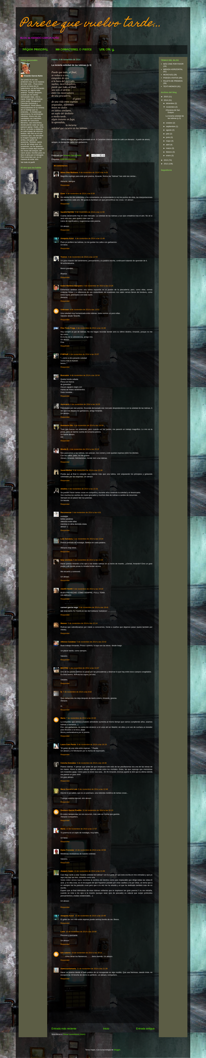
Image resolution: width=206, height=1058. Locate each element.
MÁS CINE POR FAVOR (173, 64)
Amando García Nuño (33, 76)
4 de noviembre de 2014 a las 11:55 (90, 212)
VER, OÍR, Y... (106, 49)
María (63, 829)
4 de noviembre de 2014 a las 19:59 (88, 425)
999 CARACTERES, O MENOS (73, 49)
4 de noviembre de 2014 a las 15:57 (84, 354)
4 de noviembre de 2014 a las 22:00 (87, 470)
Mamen (64, 623)
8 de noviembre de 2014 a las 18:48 (91, 763)
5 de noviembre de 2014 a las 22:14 (82, 623)
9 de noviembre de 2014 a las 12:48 (93, 789)
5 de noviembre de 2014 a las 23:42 (91, 642)
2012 (166, 164)
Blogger (117, 1050)
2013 (166, 160)
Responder (65, 185)
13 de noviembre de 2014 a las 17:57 (81, 829)
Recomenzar (66, 512)
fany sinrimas (67, 560)
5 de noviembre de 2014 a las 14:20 (88, 560)
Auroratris (65, 404)
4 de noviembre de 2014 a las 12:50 (83, 257)
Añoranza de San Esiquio (173, 111)
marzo (169, 148)
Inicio (106, 1028)
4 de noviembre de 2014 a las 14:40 (91, 328)
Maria (63, 718)
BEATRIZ (64, 668)
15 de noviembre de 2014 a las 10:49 (90, 916)
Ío (61, 692)
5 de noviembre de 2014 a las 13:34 (88, 539)
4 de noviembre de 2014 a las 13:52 (84, 309)
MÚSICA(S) (168, 75)
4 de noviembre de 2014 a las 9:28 (93, 172)
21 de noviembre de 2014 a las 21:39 (92, 969)
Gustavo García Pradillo (71, 810)
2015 (166, 97)
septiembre (171, 126)
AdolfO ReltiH (67, 589)
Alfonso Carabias (68, 642)
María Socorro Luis (69, 789)
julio (168, 134)
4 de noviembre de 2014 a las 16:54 (85, 375)
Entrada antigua (145, 1028)
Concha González (68, 763)
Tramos (64, 257)
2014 (166, 100)
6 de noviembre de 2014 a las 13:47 (84, 668)
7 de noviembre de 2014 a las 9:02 (77, 692)
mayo (168, 141)
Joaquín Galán (67, 871)
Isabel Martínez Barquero (72, 286)
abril (168, 145)
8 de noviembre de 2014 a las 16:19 (92, 744)
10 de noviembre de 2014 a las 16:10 (97, 810)
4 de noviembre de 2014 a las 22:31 (83, 489)
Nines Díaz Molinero (69, 172)
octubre (169, 123)
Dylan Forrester (67, 850)
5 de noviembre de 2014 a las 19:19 (88, 589)
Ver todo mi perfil (28, 162)
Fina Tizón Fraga (68, 328)
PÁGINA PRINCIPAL (35, 49)
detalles (64, 489)
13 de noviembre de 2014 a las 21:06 (89, 871)
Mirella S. (65, 449)
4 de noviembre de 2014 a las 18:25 (85, 404)
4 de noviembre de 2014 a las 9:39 (80, 193)
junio (168, 137)
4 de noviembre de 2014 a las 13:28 (98, 286)
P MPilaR (64, 354)
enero (168, 155)
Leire (63, 932)
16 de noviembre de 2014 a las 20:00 (81, 932)
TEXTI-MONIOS (170, 86)
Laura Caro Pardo (68, 744)
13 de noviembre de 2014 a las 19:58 (90, 850)
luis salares (66, 953)
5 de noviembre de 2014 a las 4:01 (86, 512)
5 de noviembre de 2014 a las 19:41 (93, 607)
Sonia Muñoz (66, 470)
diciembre (170, 103)
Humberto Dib (67, 425)
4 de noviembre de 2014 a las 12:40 (90, 238)
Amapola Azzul (67, 238)
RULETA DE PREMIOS (173, 81)
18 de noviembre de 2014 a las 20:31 (87, 953)
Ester (63, 193)
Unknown (65, 309)
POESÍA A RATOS (67, 159)
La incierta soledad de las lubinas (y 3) (175, 117)
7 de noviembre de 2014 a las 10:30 (81, 718)
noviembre (170, 107)
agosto (169, 130)
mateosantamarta (68, 969)
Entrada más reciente (64, 1028)
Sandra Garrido (67, 212)
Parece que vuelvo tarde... (91, 24)
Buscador (65, 375)
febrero (169, 152)
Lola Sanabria (67, 539)
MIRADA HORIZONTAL (173, 69)
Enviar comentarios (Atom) (74, 1034)
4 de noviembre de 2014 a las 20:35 (84, 449)
